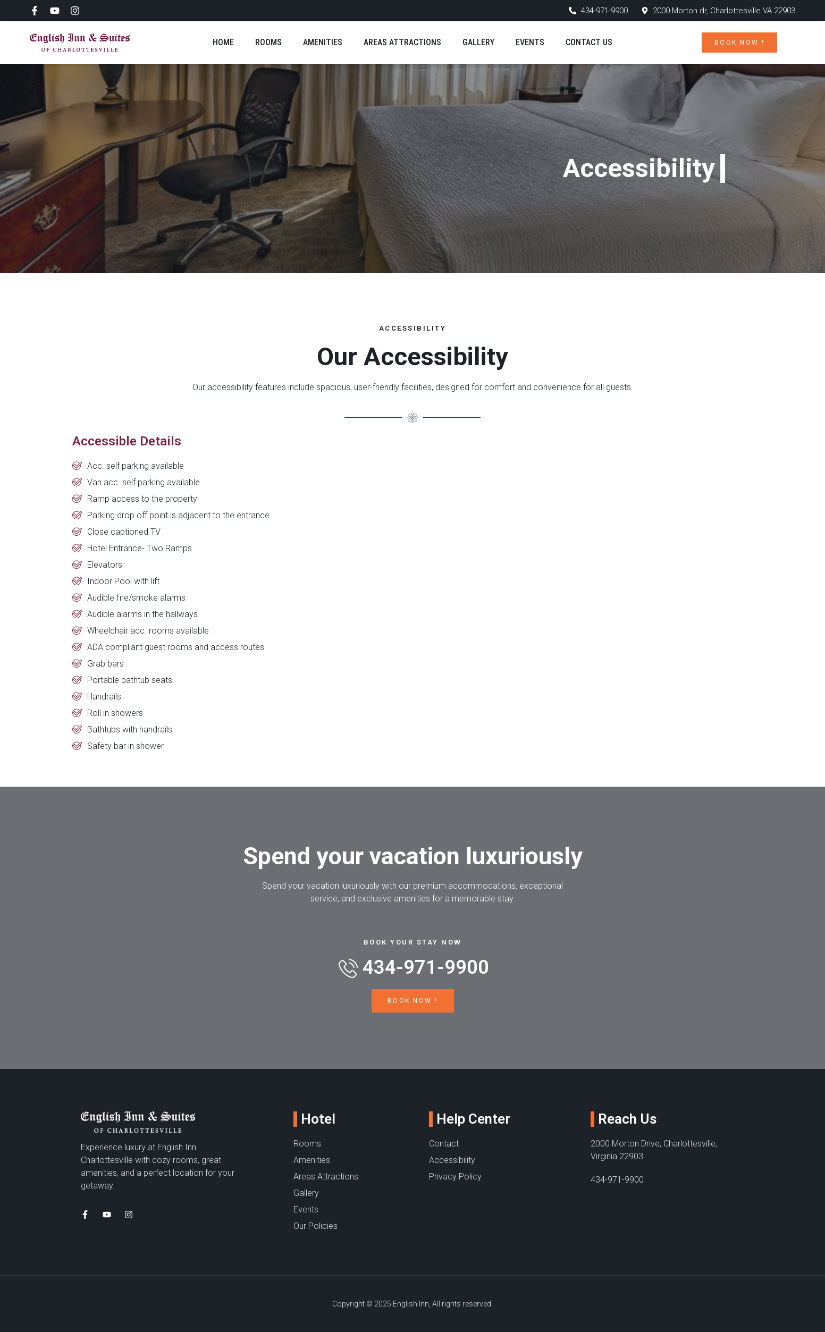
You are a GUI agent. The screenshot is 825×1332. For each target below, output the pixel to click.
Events (530, 42)
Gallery (478, 42)
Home (223, 42)
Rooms (268, 42)
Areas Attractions (402, 42)
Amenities (322, 42)
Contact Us (589, 42)
